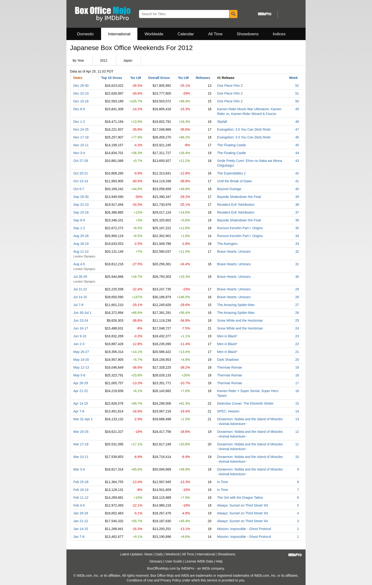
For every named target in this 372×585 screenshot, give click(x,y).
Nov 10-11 (81, 145)
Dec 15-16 (81, 101)
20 (297, 359)
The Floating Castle (231, 145)
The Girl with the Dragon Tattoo (240, 497)
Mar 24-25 (80, 432)
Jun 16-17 (80, 328)
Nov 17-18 (81, 137)
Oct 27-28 (80, 161)
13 (297, 419)
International (119, 34)
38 (297, 204)
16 (297, 391)
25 (297, 320)
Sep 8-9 (79, 220)
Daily (159, 554)
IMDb (206, 568)
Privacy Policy (170, 580)
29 (297, 289)
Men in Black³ (227, 336)
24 (297, 328)
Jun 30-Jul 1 (82, 313)
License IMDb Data (199, 561)
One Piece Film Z (230, 85)
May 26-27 (81, 352)
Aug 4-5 (79, 264)
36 (297, 220)
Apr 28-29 (80, 383)
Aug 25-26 (81, 236)
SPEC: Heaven (228, 411)
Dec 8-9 (79, 109)
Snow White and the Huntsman (240, 320)
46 (297, 137)
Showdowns (248, 34)
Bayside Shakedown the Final (239, 197)
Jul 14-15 (80, 297)
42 (297, 173)
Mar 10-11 (80, 457)
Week (293, 78)
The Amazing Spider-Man (236, 305)
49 (297, 109)
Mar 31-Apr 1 (83, 419)
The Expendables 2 (231, 173)
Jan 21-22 (80, 521)
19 (297, 367)
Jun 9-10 (79, 336)
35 (297, 228)
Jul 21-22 (80, 289)
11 (297, 444)
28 (297, 297)
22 (297, 344)
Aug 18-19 (81, 244)
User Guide (173, 561)
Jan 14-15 (80, 529)
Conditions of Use (140, 580)
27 (297, 305)
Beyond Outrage (229, 189)
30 (297, 277)
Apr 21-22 (80, 391)
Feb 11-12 (80, 497)
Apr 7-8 (78, 411)
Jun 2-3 (78, 344)
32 (297, 251)
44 (297, 153)
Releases (203, 78)
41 (297, 181)
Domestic (85, 34)
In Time (222, 482)
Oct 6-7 (78, 189)
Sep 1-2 (79, 228)
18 (297, 375)
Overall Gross (159, 78)
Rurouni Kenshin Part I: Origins (240, 228)
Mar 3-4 (79, 469)
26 (297, 313)
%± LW (135, 78)
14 (297, 411)
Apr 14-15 (80, 403)
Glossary (156, 561)
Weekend (173, 554)
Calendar (186, 34)
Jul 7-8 (78, 305)
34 (297, 236)
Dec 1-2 (79, 121)
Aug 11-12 (81, 251)
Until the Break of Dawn (234, 181)
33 (297, 244)
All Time (215, 34)
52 (297, 85)
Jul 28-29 (80, 277)
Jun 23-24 (80, 320)
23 (297, 336)
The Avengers (227, 244)
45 (297, 145)
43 (297, 161)
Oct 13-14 (80, 181)
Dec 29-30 (81, 85)
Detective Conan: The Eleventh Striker (245, 403)
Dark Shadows (228, 359)
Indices (279, 34)
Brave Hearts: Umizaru (234, 251)
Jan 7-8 (78, 537)
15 (297, 403)
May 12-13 (81, 367)
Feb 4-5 (79, 505)
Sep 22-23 (81, 204)
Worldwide (153, 34)
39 (297, 197)
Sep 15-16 (81, 212)
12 (297, 432)
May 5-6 (79, 375)
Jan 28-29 (80, 513)
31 (297, 264)
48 (297, 121)
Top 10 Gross (111, 78)
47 (297, 129)
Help (219, 561)
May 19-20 (81, 359)
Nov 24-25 (81, 129)
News (148, 554)
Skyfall (222, 121)
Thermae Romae (229, 367)
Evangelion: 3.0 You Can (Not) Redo (244, 129)
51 (297, 93)
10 (297, 457)
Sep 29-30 (81, 197)
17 (297, 383)
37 (297, 212)
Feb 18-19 (80, 490)
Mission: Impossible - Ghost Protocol (244, 529)
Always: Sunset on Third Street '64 (242, 505)
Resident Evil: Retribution (235, 204)
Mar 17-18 (80, 444)
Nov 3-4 (79, 153)
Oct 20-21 (80, 173)
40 (297, 189)
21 (297, 352)
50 (297, 101)
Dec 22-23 (81, 93)
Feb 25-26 (80, 482)
